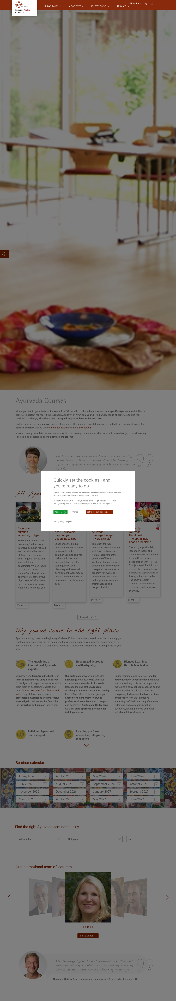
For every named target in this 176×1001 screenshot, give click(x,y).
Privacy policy (58, 522)
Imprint (69, 522)
